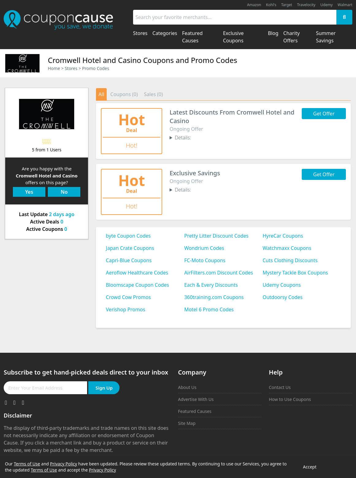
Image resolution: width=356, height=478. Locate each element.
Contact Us (280, 387)
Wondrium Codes (204, 248)
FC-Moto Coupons (204, 260)
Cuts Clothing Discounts (289, 260)
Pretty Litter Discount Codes (216, 235)
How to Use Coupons (290, 399)
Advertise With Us (196, 399)
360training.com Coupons (214, 297)
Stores (71, 68)
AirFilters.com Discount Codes (218, 272)
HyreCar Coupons (282, 235)
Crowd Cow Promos (128, 297)
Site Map (187, 423)
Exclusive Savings (195, 173)
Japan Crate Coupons (130, 248)
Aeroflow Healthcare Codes (137, 272)
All (101, 94)
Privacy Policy (63, 464)
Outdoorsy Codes (282, 297)
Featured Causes (195, 411)
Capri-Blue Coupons (128, 260)
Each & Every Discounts (211, 285)
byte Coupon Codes (128, 235)
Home (54, 68)
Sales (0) (153, 94)
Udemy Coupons (281, 285)
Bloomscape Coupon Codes (137, 285)
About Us (187, 387)
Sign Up (104, 388)
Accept (309, 467)
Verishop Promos (125, 309)
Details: (183, 137)
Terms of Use (27, 464)
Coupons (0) (124, 94)
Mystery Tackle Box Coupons (295, 272)
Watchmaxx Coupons (286, 248)
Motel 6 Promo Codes (209, 309)
